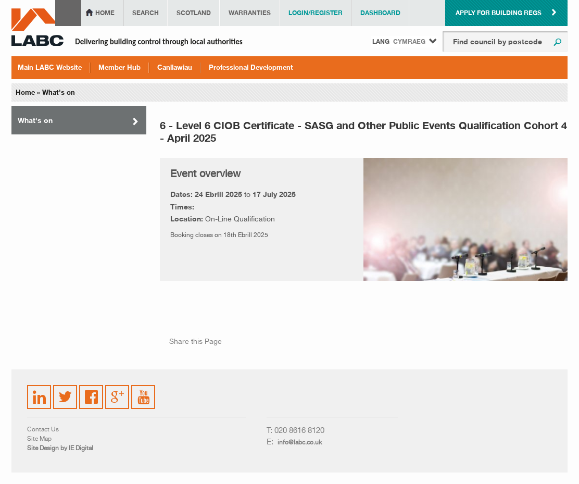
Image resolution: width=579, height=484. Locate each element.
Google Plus (116, 395)
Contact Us (43, 430)
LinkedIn (39, 391)
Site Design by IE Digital (60, 448)
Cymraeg (409, 41)
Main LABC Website (50, 67)
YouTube (143, 389)
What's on (58, 92)
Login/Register (315, 13)
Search (145, 13)
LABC (37, 27)
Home (105, 13)
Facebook (91, 391)
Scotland (194, 13)
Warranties (250, 13)
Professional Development (251, 67)
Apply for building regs (499, 13)
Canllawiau (174, 67)
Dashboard (380, 13)
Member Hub (119, 67)
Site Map (39, 439)
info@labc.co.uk (300, 443)
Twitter (63, 391)
